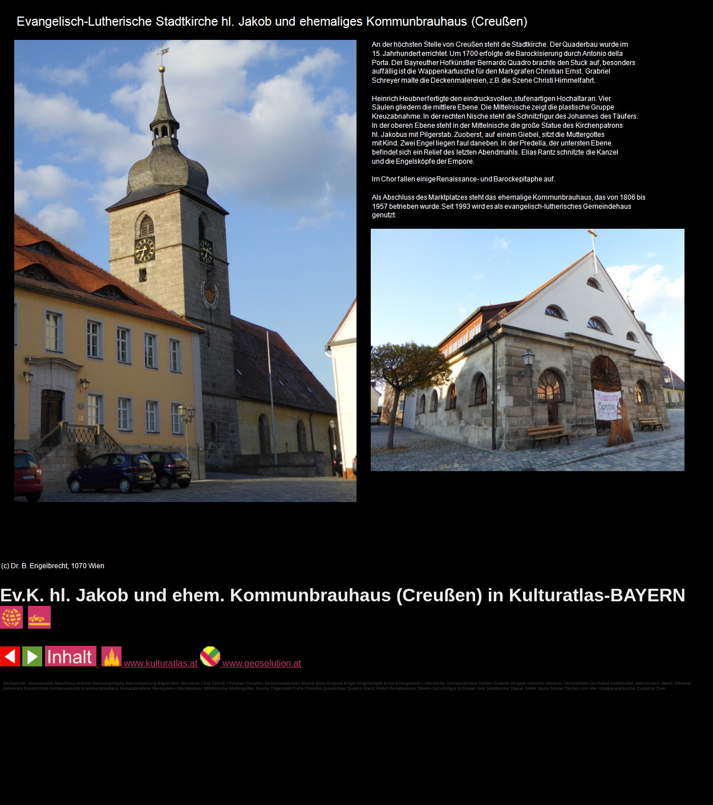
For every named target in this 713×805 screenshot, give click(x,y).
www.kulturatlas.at (149, 663)
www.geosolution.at (250, 663)
